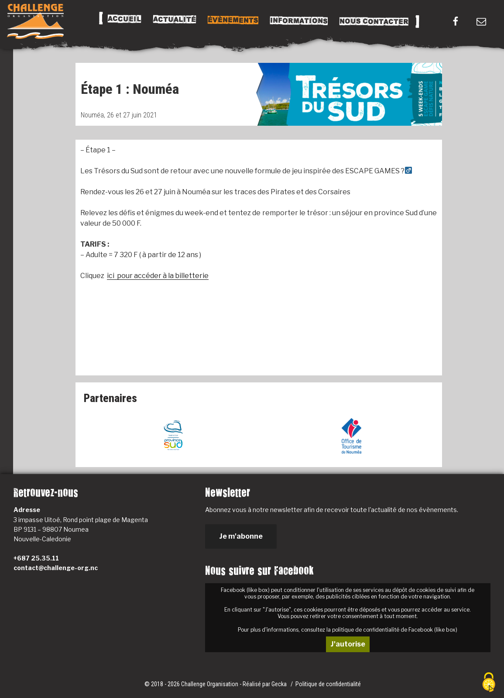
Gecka (279, 684)
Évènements (233, 20)
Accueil (124, 19)
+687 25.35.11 (36, 558)
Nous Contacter (373, 21)
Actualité (174, 20)
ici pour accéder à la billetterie (158, 276)
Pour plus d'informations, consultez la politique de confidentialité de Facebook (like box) (347, 629)
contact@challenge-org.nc (56, 567)
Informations (299, 21)
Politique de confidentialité (328, 684)
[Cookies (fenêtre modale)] (488, 683)
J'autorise (347, 644)
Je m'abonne (241, 536)
